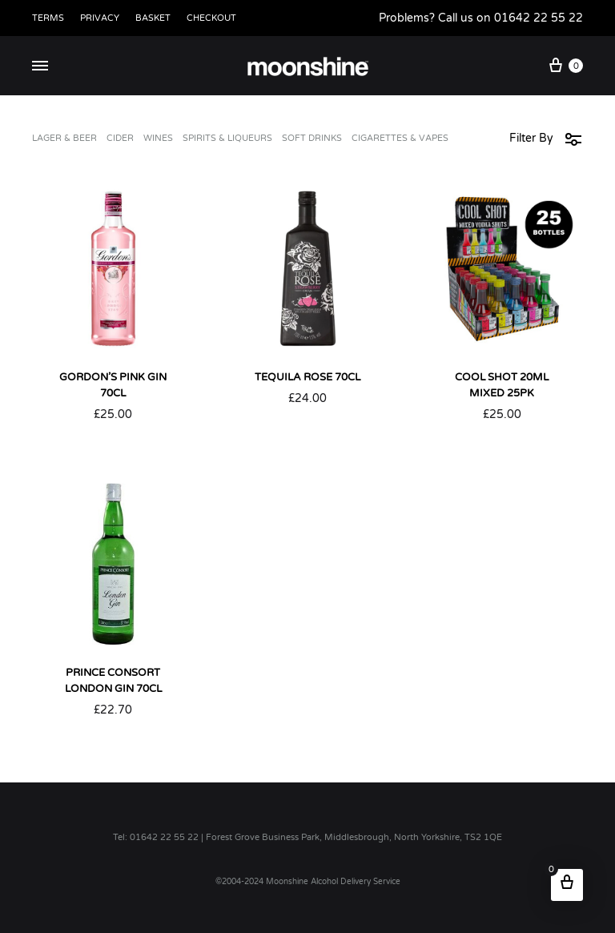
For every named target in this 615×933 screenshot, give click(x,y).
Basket (153, 18)
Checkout (211, 18)
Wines (158, 138)
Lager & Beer (64, 138)
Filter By (546, 138)
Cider (120, 138)
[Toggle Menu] (40, 66)
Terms (48, 18)
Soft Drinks (312, 138)
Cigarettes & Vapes (400, 138)
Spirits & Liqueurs (227, 138)
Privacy (99, 18)
